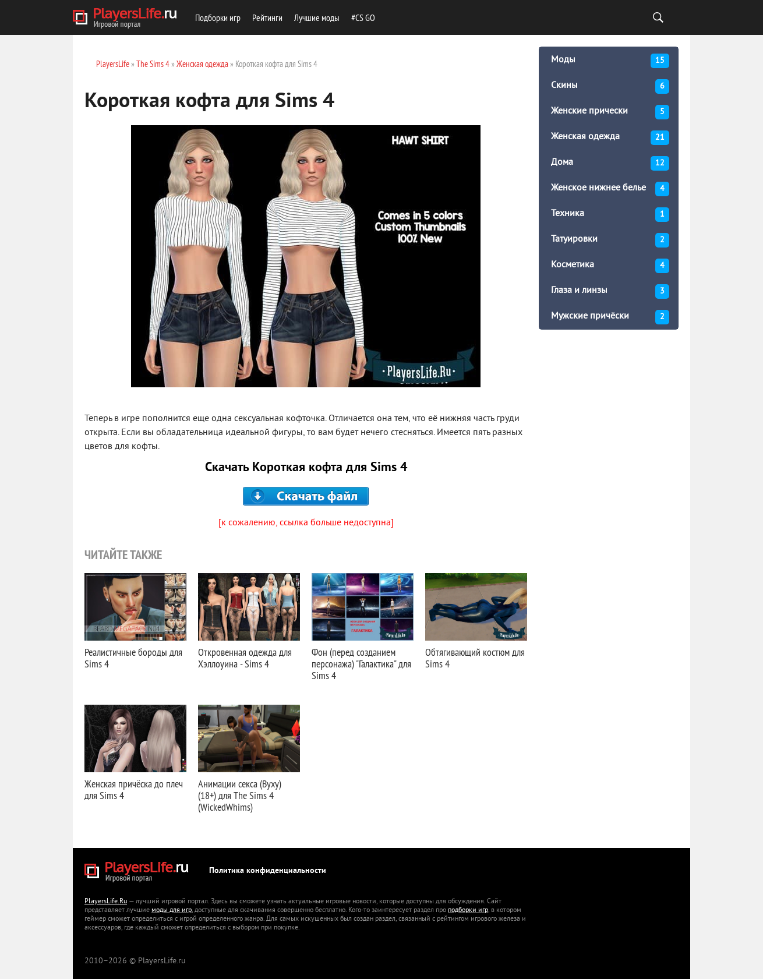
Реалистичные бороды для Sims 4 (133, 657)
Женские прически (610, 112)
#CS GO (363, 17)
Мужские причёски (610, 317)
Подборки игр (218, 17)
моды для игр (171, 910)
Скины (610, 86)
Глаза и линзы (610, 291)
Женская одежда (610, 137)
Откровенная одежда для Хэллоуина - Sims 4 (245, 657)
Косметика (610, 266)
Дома (610, 163)
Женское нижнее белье (610, 189)
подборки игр (468, 910)
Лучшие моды (317, 17)
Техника (610, 214)
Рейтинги (267, 17)
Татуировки (610, 240)
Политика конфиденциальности (267, 871)
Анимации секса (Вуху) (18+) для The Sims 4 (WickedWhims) (239, 795)
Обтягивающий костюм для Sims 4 (475, 657)
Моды (610, 61)
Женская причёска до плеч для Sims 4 (133, 789)
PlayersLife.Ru (105, 901)
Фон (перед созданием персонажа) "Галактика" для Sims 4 (361, 663)
